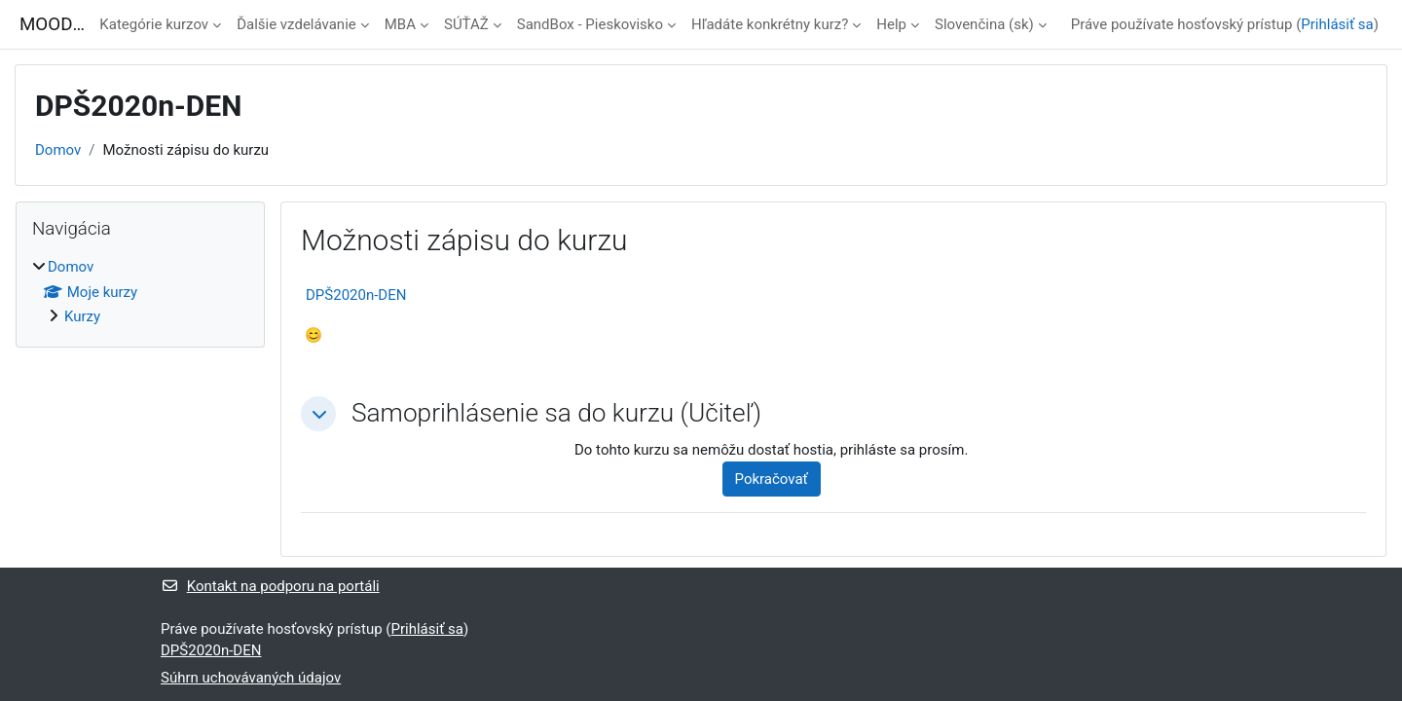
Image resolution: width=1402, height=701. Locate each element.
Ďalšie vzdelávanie (296, 24)
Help (891, 24)
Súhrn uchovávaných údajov (251, 677)
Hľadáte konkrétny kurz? (769, 24)
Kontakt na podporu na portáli (270, 586)
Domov (58, 150)
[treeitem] (140, 292)
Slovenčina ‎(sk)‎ (984, 24)
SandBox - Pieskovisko (590, 24)
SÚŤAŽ (466, 24)
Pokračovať (771, 479)
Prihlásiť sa (1337, 24)
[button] (318, 413)
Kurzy (82, 316)
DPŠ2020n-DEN (356, 295)
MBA (400, 24)
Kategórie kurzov (153, 24)
